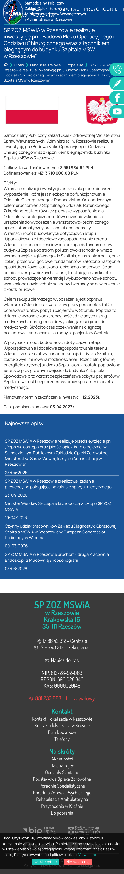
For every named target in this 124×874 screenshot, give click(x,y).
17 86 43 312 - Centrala (62, 640)
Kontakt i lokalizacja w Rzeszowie (62, 718)
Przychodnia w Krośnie (62, 806)
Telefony (62, 739)
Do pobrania (62, 812)
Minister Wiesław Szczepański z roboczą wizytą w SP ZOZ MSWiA (58, 506)
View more (87, 854)
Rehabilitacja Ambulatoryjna (62, 799)
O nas (19, 64)
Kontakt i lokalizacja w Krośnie (62, 725)
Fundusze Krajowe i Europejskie (56, 64)
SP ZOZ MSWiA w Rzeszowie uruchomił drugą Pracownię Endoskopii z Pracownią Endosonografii (57, 557)
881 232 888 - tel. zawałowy (62, 698)
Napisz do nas (62, 659)
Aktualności (62, 758)
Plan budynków (62, 732)
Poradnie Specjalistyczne (62, 785)
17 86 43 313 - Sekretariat (62, 647)
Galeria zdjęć (62, 765)
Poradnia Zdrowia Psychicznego (62, 792)
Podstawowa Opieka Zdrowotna (62, 779)
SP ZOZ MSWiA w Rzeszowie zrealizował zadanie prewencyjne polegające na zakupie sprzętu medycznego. (59, 484)
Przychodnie (101, 9)
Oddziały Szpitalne (62, 772)
